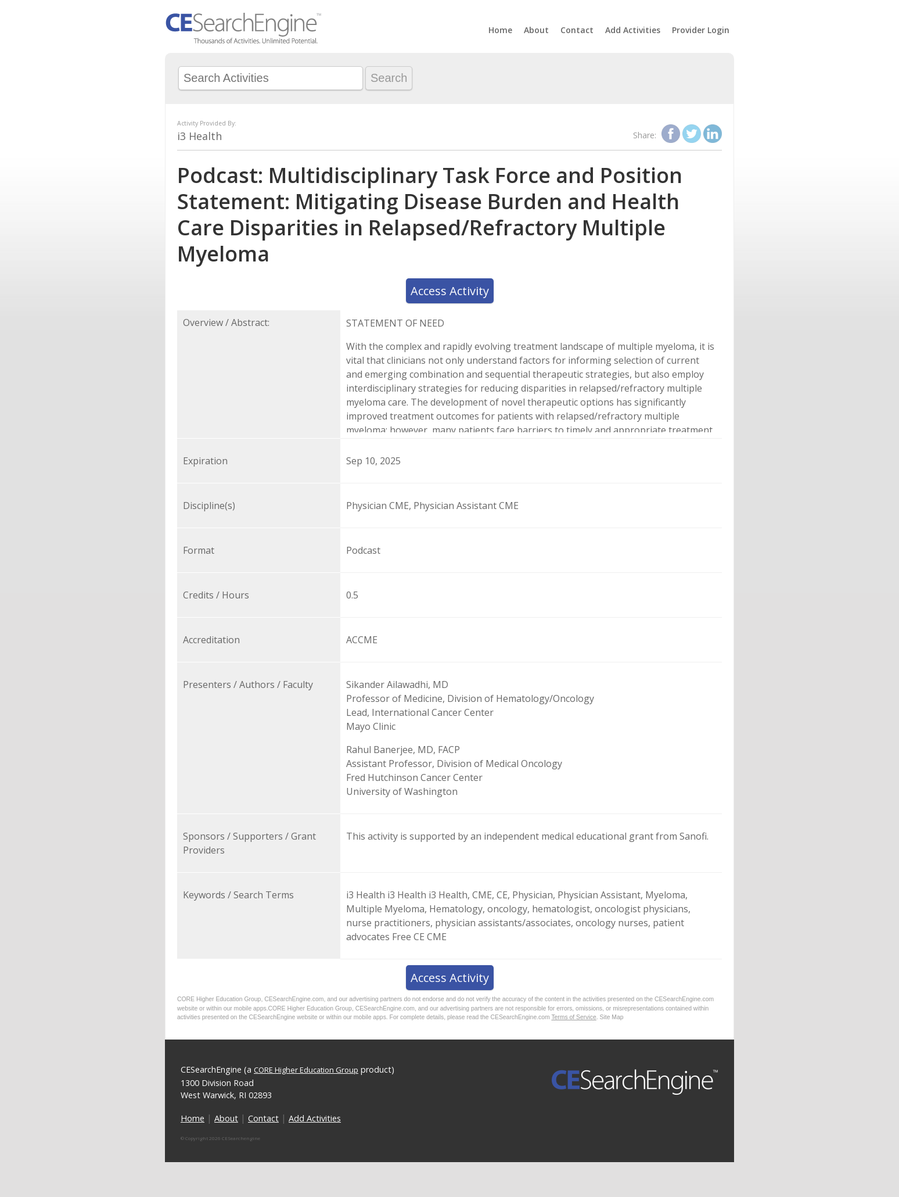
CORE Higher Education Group (306, 1070)
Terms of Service (573, 1017)
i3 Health (199, 136)
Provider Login (700, 29)
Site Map (612, 1017)
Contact (577, 29)
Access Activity (450, 291)
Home (500, 29)
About (536, 29)
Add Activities (632, 29)
